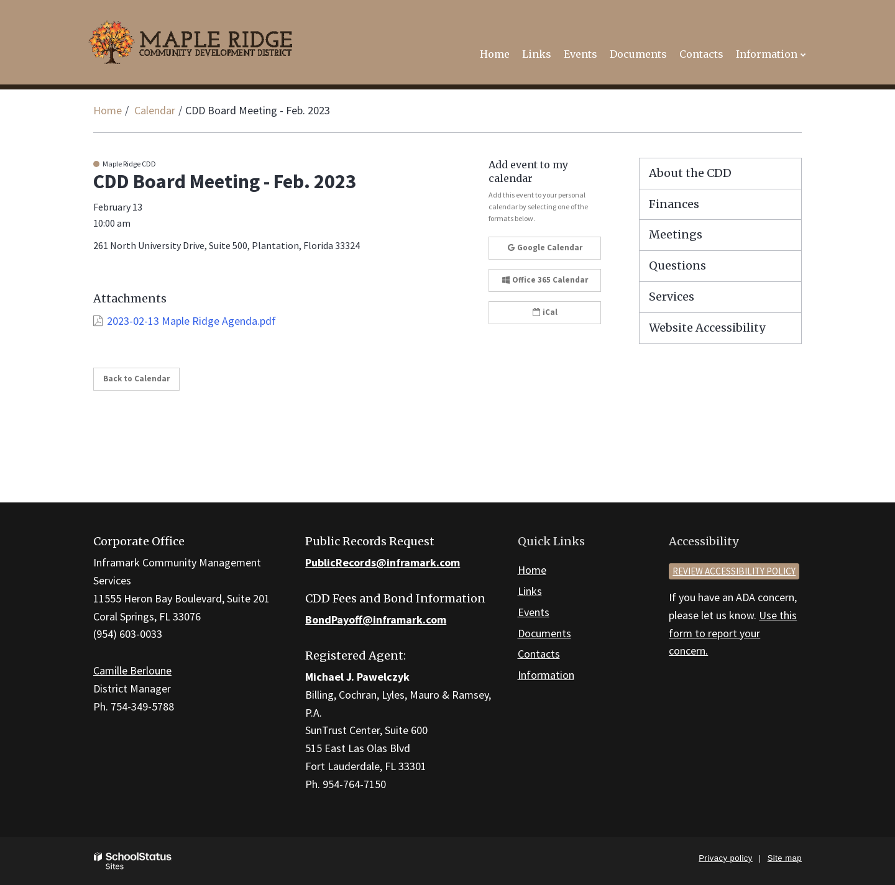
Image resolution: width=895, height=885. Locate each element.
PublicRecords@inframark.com (382, 562)
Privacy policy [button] (725, 858)
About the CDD (690, 173)
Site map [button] (785, 858)
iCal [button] (545, 312)
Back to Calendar (136, 378)
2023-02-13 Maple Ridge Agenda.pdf (191, 321)
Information (546, 675)
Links (530, 591)
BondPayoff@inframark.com (375, 619)
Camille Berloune (132, 670)
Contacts (539, 654)
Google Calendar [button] (545, 247)
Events (533, 612)
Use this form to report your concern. (733, 633)
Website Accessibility (707, 327)
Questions (677, 265)
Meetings (675, 234)
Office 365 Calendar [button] (545, 280)
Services (671, 296)
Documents (544, 633)
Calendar (154, 110)
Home (107, 110)
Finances (674, 204)
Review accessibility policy (734, 571)
